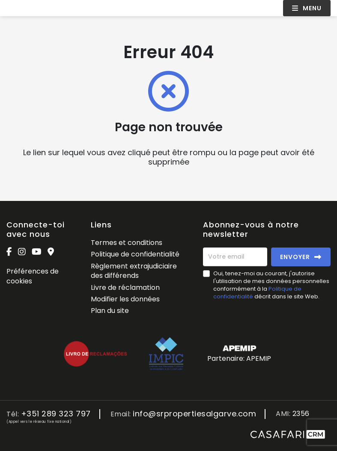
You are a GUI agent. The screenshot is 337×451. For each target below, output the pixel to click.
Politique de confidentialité (135, 254)
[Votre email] (235, 257)
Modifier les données (125, 299)
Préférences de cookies (32, 276)
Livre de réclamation (125, 287)
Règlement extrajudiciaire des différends (134, 270)
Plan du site (110, 310)
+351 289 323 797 (56, 414)
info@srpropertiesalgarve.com (194, 414)
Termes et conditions (126, 243)
